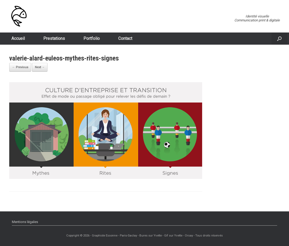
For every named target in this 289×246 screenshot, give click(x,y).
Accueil (18, 38)
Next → (40, 67)
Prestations (54, 38)
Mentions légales (25, 222)
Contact (125, 38)
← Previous (20, 67)
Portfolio (91, 38)
